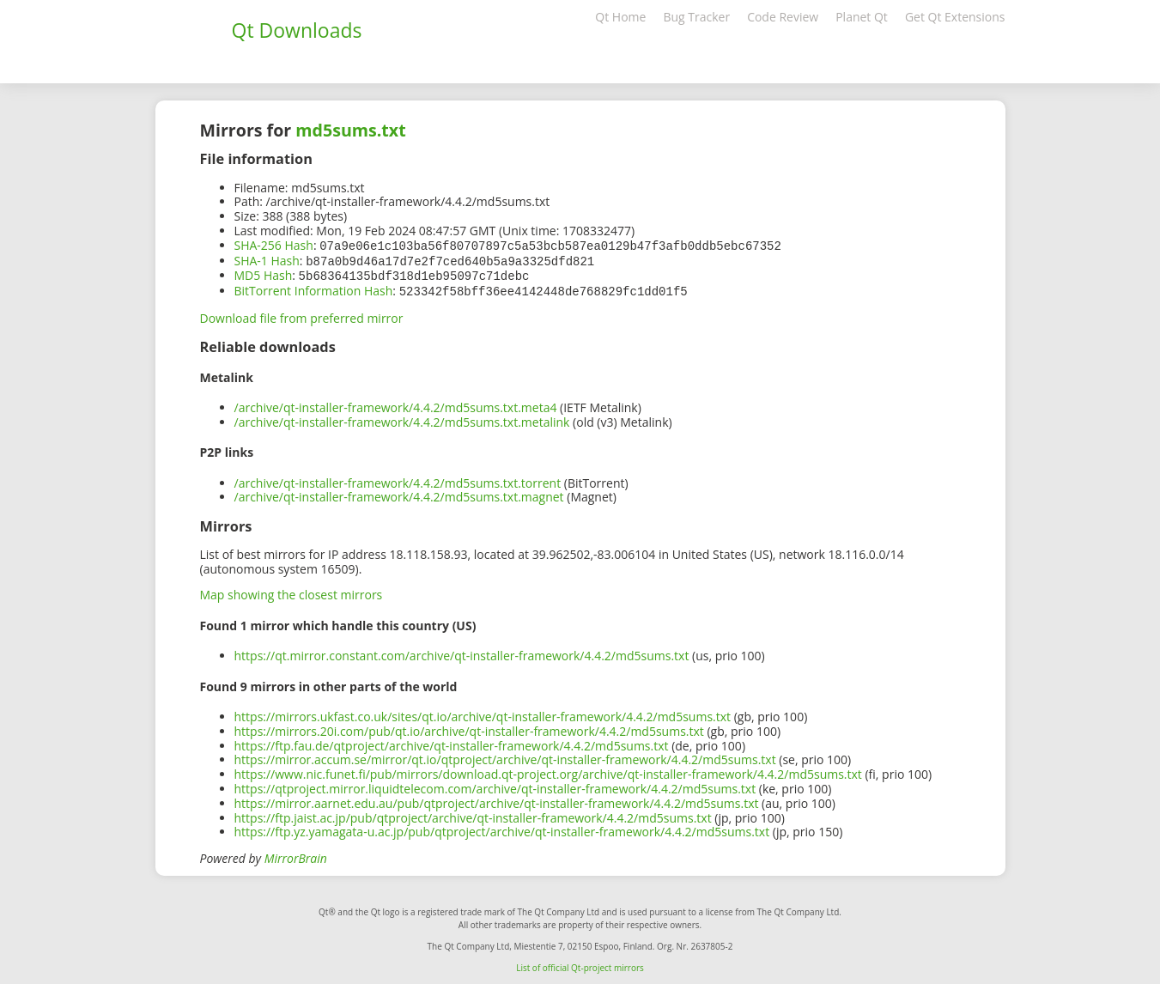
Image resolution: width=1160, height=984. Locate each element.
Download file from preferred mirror (302, 315)
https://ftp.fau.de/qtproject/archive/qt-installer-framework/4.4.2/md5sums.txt (451, 742)
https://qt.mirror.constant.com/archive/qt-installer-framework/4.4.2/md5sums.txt (461, 652)
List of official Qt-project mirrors (580, 964)
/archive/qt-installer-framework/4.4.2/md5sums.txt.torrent (398, 479)
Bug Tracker (696, 17)
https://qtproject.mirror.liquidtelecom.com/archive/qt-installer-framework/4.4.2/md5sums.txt (495, 785)
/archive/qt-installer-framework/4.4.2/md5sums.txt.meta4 (395, 404)
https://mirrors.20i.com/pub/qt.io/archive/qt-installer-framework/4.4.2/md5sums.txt (469, 728)
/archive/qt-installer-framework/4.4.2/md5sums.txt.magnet (399, 493)
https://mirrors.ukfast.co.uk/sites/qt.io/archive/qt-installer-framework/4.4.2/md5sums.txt (483, 713)
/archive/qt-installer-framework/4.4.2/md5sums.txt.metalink (402, 418)
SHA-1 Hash (267, 260)
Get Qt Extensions (955, 17)
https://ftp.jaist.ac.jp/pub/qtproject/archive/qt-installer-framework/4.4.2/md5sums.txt (473, 814)
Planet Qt (861, 17)
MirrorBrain (295, 855)
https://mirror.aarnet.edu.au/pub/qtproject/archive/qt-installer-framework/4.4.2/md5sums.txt (496, 800)
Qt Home (620, 17)
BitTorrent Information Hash (313, 288)
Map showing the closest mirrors (291, 591)
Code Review (782, 17)
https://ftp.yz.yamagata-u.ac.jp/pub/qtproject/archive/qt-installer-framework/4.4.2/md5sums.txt (502, 828)
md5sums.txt (350, 130)
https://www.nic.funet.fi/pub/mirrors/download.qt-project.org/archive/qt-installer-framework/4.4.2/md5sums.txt (548, 770)
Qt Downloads (297, 30)
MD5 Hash (263, 273)
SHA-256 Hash (273, 245)
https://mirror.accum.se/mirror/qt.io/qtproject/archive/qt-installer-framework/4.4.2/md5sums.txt (505, 756)
